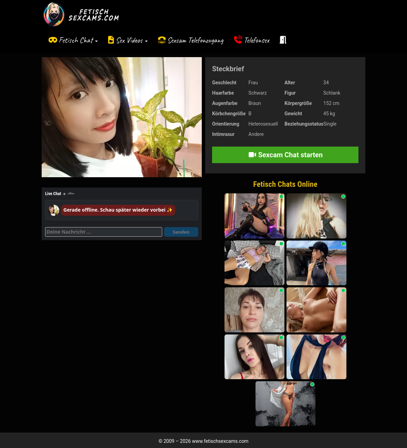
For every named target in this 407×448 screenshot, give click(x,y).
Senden (181, 232)
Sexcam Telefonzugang (195, 40)
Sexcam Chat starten (285, 155)
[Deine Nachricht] (103, 232)
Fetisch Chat (78, 40)
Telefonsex (256, 40)
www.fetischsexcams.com (220, 441)
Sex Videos (132, 40)
